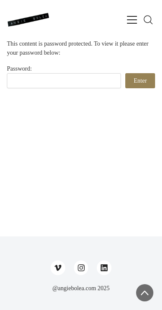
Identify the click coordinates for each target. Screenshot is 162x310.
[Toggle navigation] (132, 19)
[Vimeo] (58, 267)
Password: (64, 76)
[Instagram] (81, 267)
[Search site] (148, 20)
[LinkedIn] (104, 267)
